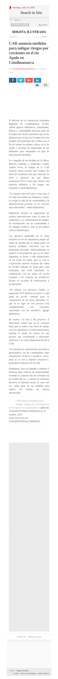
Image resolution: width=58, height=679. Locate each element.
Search (43, 25)
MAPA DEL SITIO (34, 637)
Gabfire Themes (43, 673)
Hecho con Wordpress (28, 673)
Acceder (16, 673)
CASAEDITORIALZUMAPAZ (22, 69)
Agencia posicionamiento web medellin (29, 647)
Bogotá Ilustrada (21, 671)
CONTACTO (21, 637)
